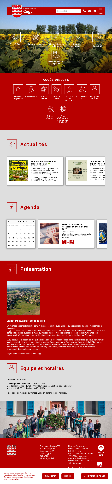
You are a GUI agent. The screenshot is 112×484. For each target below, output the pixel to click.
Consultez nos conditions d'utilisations (18, 477)
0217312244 (45, 456)
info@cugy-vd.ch (47, 458)
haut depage (101, 450)
